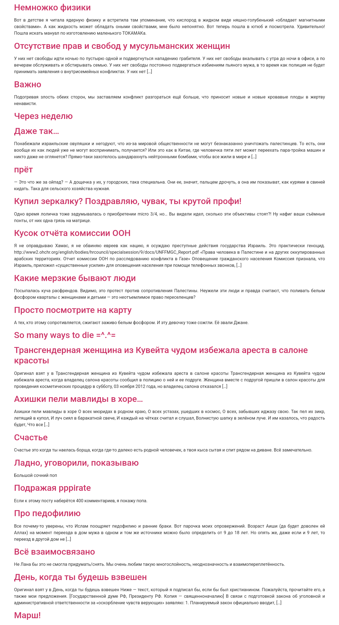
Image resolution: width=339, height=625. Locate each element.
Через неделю (43, 116)
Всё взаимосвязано (54, 551)
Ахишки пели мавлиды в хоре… (78, 399)
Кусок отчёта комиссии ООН (72, 233)
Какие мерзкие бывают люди (75, 278)
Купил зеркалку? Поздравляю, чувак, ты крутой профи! (128, 201)
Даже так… (36, 131)
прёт (23, 169)
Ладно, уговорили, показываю (76, 462)
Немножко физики (52, 7)
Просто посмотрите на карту (73, 310)
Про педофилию (47, 513)
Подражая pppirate (52, 488)
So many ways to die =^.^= (65, 335)
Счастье (31, 437)
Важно (27, 84)
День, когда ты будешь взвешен (80, 577)
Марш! (27, 615)
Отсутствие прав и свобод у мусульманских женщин (122, 46)
